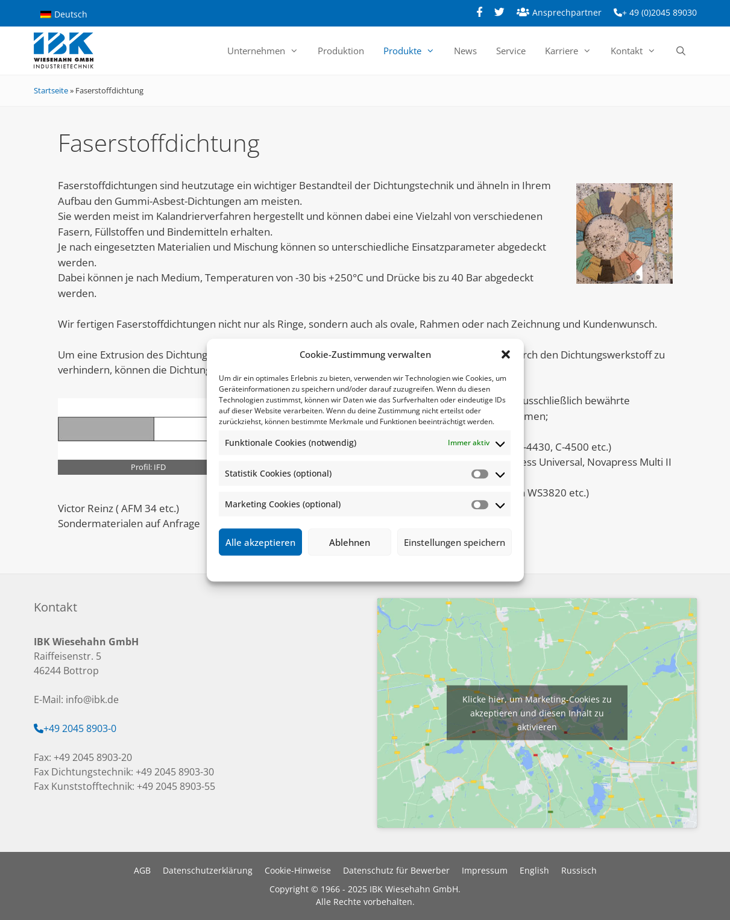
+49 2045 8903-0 (79, 728)
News (465, 51)
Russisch (579, 870)
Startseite (51, 90)
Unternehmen (267, 51)
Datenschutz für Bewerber (396, 870)
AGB (142, 870)
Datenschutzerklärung (373, 567)
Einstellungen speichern (454, 542)
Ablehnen (349, 542)
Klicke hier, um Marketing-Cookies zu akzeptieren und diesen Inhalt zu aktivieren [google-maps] (537, 713)
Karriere (573, 51)
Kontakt (638, 51)
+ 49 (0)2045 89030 (659, 12)
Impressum (436, 567)
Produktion (341, 51)
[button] (506, 354)
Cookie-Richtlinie (302, 567)
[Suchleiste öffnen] (680, 51)
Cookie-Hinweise (298, 870)
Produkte (413, 51)
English (534, 870)
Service (511, 51)
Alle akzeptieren (260, 542)
